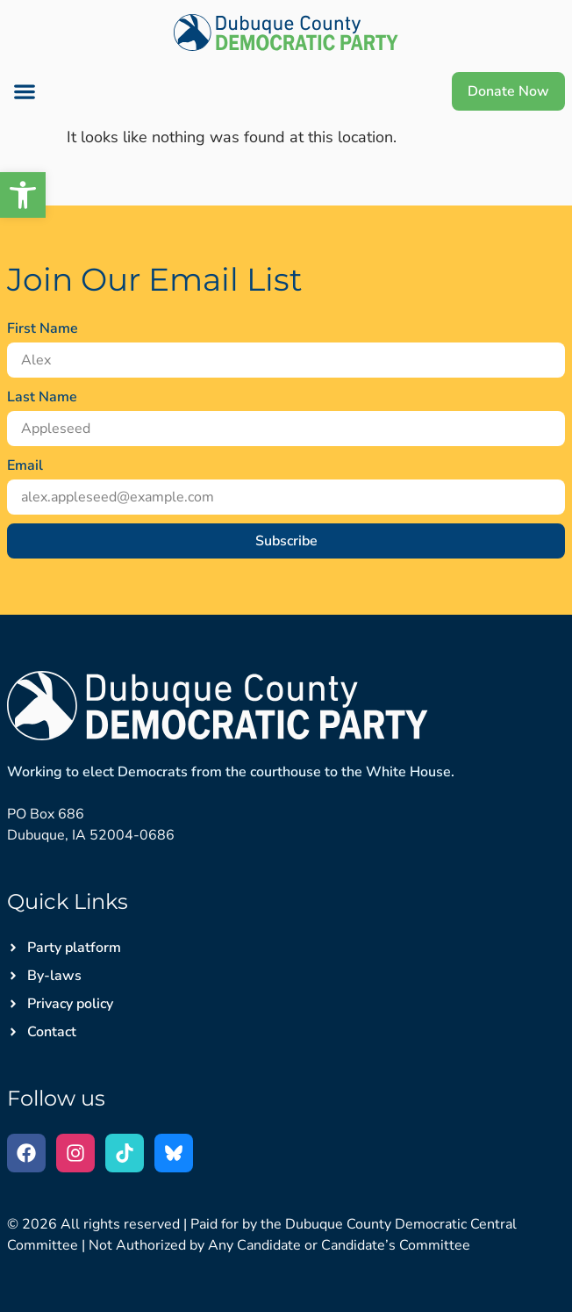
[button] (23, 195)
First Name (42, 328)
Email (25, 465)
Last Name (42, 397)
